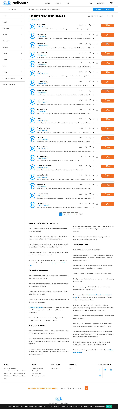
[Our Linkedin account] (111, 370)
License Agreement (38, 376)
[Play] (32, 26)
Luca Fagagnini (42, 102)
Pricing (58, 3)
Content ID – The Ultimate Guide (14, 373)
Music (47, 3)
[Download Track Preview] (97, 25)
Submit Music (55, 368)
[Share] (94, 25)
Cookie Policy (36, 373)
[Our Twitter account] (105, 370)
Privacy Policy (36, 371)
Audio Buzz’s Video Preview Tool (14, 371)
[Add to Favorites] (90, 25)
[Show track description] (93, 28)
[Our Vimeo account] (100, 375)
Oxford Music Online (36, 307)
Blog (68, 3)
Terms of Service (37, 368)
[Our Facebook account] (100, 370)
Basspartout (42, 55)
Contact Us (73, 371)
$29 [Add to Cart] (107, 25)
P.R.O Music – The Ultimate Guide (15, 376)
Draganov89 (42, 36)
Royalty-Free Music (10, 368)
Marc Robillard (42, 26)
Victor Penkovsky (43, 196)
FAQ (91, 3)
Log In (101, 3)
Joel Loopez (42, 111)
